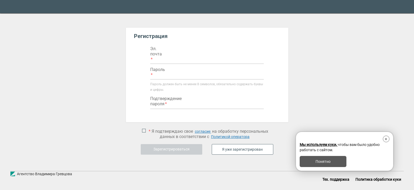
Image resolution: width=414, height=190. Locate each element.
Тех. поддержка (335, 179)
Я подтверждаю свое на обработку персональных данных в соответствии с (208, 134)
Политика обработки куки (378, 179)
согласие (203, 131)
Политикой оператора (230, 137)
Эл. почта (156, 51)
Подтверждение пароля (166, 101)
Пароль (157, 69)
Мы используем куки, (319, 144)
